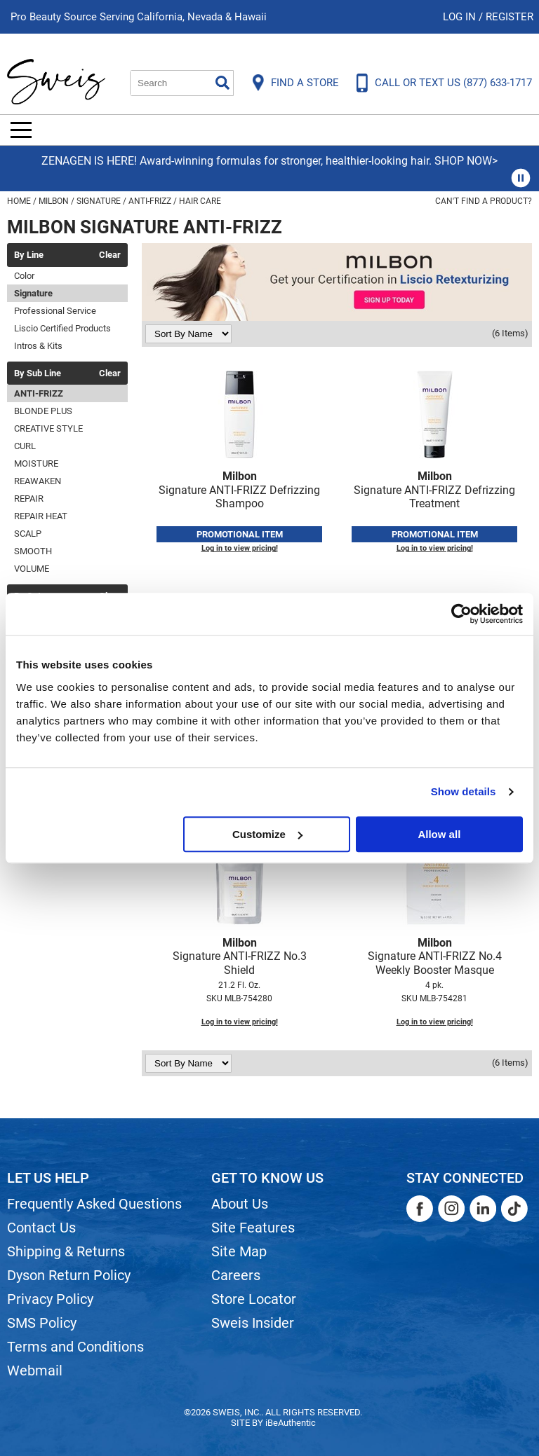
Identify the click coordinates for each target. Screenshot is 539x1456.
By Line (29, 255)
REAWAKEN (37, 481)
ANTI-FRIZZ (38, 393)
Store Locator (253, 1299)
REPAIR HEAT (40, 516)
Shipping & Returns (66, 1251)
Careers (235, 1275)
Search (222, 83)
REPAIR (29, 498)
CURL (25, 446)
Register (509, 17)
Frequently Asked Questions (94, 1203)
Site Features (253, 1227)
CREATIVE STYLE (48, 428)
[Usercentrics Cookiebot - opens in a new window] (461, 613)
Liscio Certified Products (62, 328)
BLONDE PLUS (43, 411)
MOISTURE (36, 463)
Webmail (34, 1370)
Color (24, 275)
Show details (463, 791)
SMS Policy (41, 1322)
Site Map (239, 1251)
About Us (239, 1203)
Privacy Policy (50, 1299)
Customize (267, 834)
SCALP (27, 533)
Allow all (439, 834)
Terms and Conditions (75, 1346)
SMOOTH (33, 551)
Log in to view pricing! (239, 548)
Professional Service (55, 310)
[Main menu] (21, 130)
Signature (33, 293)
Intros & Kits (38, 346)
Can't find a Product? (483, 201)
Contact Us (41, 1227)
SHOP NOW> (466, 160)
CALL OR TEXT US (453, 82)
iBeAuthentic (290, 1422)
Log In (461, 17)
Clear (110, 255)
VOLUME (31, 568)
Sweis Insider (252, 1322)
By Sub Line (37, 373)
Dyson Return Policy (69, 1275)
